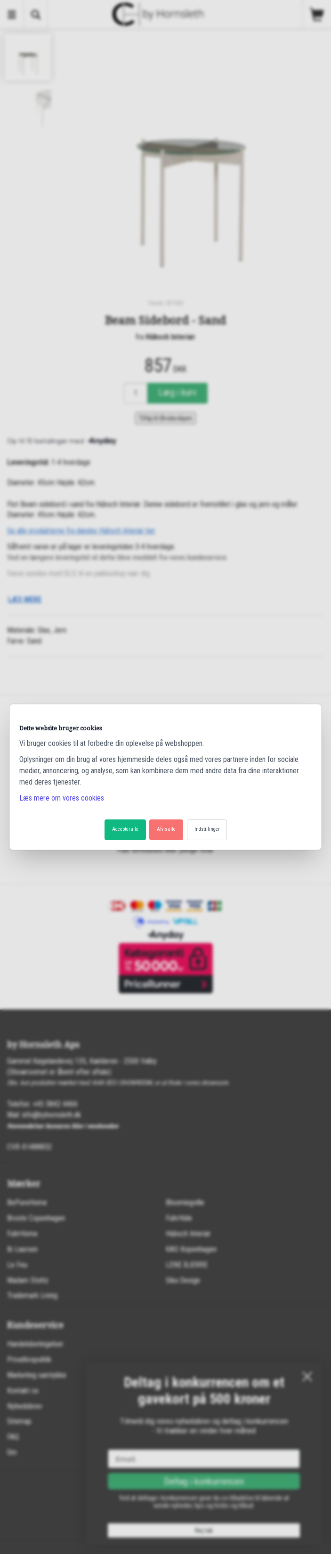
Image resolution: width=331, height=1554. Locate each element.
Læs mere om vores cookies (61, 798)
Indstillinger (206, 829)
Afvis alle (166, 829)
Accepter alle (125, 829)
